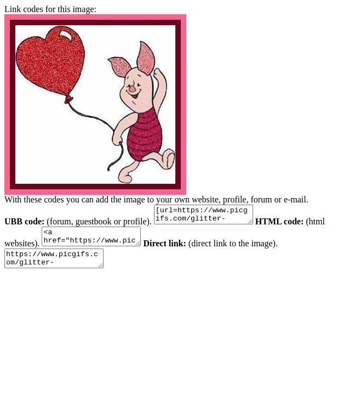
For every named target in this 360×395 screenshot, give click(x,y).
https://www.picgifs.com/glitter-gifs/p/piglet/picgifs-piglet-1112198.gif (59, 266)
